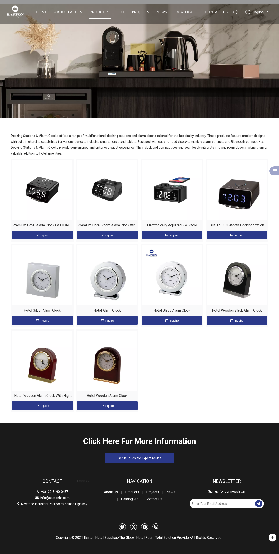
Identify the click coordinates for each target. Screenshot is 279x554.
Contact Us (154, 499)
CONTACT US (216, 12)
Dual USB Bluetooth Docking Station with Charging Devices (236, 226)
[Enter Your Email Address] (222, 503)
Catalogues (129, 499)
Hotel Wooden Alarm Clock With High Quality (42, 396)
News (170, 492)
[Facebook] (122, 526)
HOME (41, 12)
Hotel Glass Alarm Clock (171, 310)
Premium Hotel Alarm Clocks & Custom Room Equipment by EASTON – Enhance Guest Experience (42, 226)
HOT (120, 12)
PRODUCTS (99, 12)
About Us (111, 492)
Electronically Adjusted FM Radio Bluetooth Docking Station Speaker (171, 226)
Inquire (42, 235)
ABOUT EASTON (68, 12)
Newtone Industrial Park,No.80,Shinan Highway (52, 504)
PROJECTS (140, 12)
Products (132, 492)
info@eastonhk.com (55, 498)
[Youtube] (144, 526)
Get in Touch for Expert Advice (139, 458)
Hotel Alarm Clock (107, 310)
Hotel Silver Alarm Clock (42, 310)
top (272, 538)
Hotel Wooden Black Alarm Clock (237, 310)
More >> (83, 481)
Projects (152, 492)
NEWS (162, 12)
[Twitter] (133, 526)
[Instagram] (155, 526)
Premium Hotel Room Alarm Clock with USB (107, 226)
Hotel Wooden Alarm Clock (107, 396)
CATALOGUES (186, 12)
